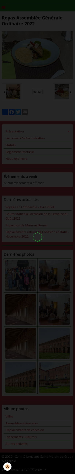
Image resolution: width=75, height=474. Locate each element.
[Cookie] (7, 466)
